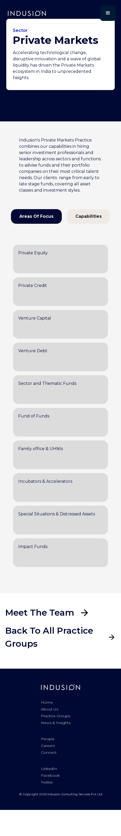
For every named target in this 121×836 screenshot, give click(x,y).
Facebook (50, 775)
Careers (48, 745)
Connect (49, 752)
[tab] (36, 216)
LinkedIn (49, 768)
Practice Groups (55, 716)
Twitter (47, 782)
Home (47, 702)
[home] (25, 13)
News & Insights (55, 722)
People (48, 739)
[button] (108, 13)
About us (49, 709)
